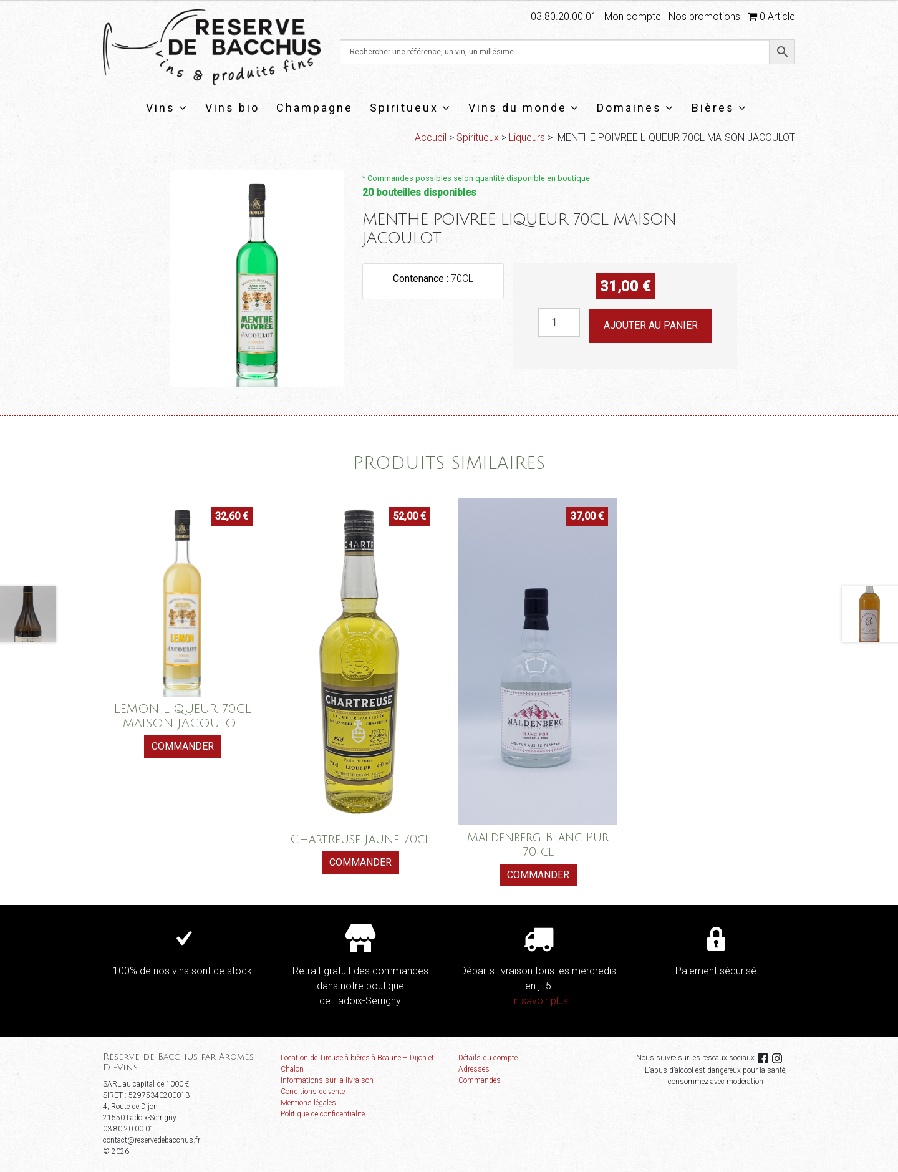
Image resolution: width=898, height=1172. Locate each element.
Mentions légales (308, 1102)
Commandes (479, 1080)
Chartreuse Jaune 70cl (360, 839)
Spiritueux (410, 107)
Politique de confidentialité (323, 1114)
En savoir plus (538, 1001)
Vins (167, 107)
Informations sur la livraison (327, 1080)
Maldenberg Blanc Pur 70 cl (538, 844)
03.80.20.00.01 (564, 16)
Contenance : (422, 278)
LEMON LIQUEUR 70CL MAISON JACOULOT (182, 716)
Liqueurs (527, 137)
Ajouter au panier (651, 325)
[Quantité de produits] (559, 322)
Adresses (474, 1069)
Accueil (431, 137)
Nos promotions (704, 16)
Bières (720, 107)
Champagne (314, 107)
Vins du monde (524, 107)
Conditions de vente (313, 1091)
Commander (183, 746)
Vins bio (232, 107)
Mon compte (632, 16)
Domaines (636, 107)
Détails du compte (488, 1057)
